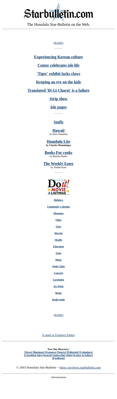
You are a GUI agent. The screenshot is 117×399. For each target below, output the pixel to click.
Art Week (58, 286)
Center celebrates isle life (59, 65)
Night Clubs (58, 266)
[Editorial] (73, 352)
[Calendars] (86, 352)
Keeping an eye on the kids (58, 82)
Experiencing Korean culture (58, 57)
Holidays (58, 200)
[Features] (51, 352)
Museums (58, 213)
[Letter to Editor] (83, 355)
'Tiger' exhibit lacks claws (58, 74)
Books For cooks (59, 152)
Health (58, 239)
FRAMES (58, 43)
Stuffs (58, 122)
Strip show (58, 99)
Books (58, 293)
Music (58, 259)
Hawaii (59, 130)
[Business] (38, 352)
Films (58, 220)
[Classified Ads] (33, 355)
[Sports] (61, 352)
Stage (58, 253)
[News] (28, 352)
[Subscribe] (59, 355)
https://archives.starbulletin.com (80, 367)
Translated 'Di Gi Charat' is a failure (58, 90)
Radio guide (58, 299)
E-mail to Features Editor (58, 335)
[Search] (47, 355)
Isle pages (58, 107)
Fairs (58, 226)
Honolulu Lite (58, 141)
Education (58, 246)
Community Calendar (58, 206)
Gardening (58, 279)
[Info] (69, 355)
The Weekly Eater (58, 164)
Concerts (58, 273)
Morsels (58, 233)
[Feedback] (58, 357)
